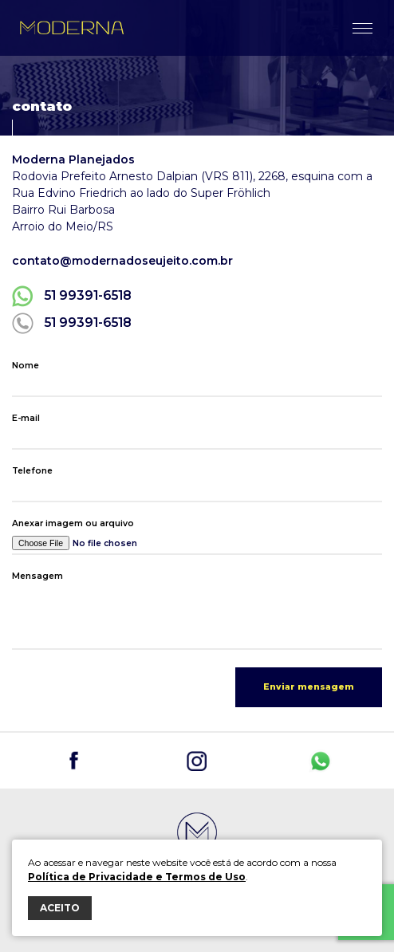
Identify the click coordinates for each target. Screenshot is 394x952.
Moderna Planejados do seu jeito (72, 28)
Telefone (32, 471)
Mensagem (37, 576)
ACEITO (60, 908)
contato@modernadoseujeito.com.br (122, 261)
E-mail (26, 418)
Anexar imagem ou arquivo (73, 523)
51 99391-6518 (88, 295)
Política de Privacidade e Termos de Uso (137, 877)
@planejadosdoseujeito (74, 761)
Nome (25, 365)
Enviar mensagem (308, 687)
